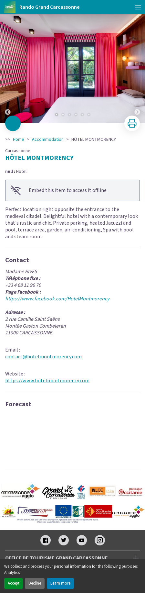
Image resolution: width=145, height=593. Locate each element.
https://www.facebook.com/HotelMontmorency (57, 298)
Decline (34, 583)
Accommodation (48, 139)
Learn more (60, 583)
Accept (13, 583)
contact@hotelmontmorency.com (43, 356)
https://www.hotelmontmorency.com (47, 380)
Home (18, 139)
